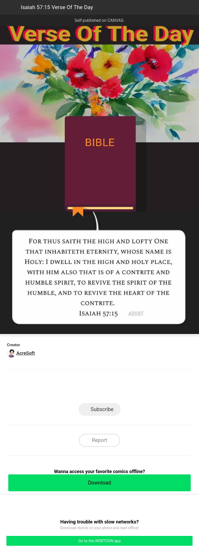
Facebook (76, 388)
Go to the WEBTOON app (99, 541)
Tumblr (123, 388)
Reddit (146, 388)
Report (99, 440)
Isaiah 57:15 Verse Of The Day (57, 7)
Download (99, 483)
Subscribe (102, 409)
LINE (53, 388)
